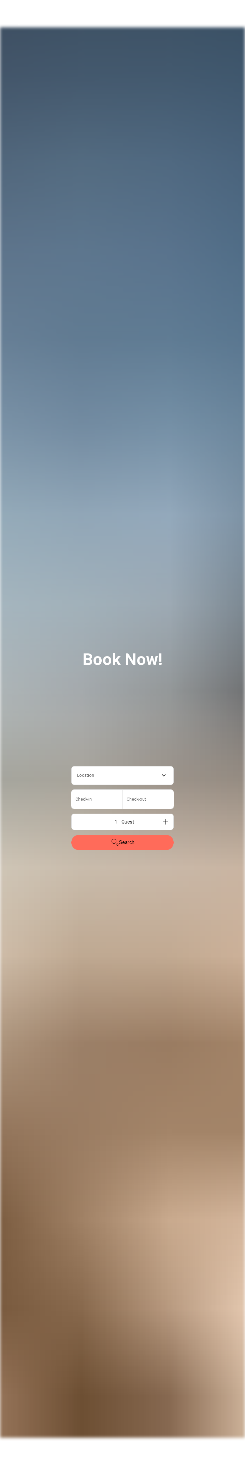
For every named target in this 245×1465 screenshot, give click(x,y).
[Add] (165, 822)
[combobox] (122, 775)
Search (122, 842)
